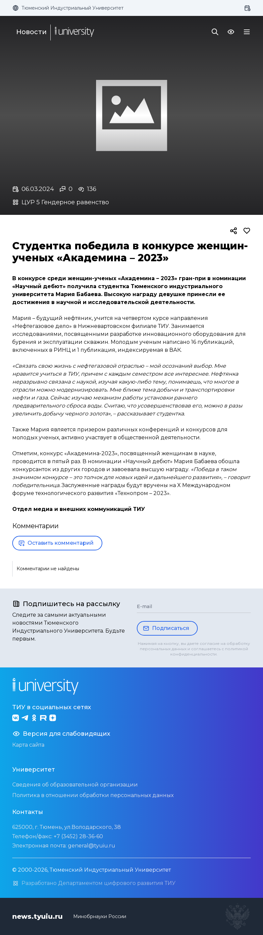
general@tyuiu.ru (91, 845)
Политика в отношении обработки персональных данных (93, 795)
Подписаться (166, 628)
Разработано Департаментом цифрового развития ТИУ (94, 883)
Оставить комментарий (56, 543)
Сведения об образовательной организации (75, 784)
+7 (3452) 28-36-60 (78, 836)
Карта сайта (28, 745)
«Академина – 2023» (147, 278)
